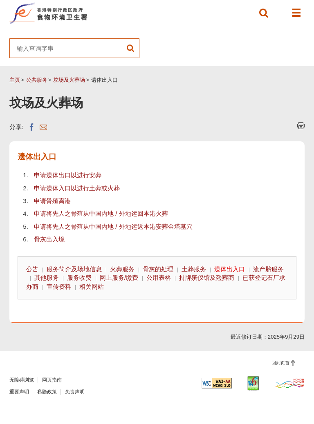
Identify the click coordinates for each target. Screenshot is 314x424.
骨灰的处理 (158, 269)
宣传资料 (59, 286)
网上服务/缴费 (119, 277)
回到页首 (280, 362)
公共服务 (36, 80)
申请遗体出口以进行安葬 (67, 175)
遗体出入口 (229, 269)
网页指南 (52, 380)
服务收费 (79, 277)
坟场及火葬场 (69, 80)
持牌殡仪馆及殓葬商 (206, 277)
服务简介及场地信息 (74, 269)
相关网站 (91, 286)
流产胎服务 (268, 269)
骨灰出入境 (49, 239)
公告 (32, 269)
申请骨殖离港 (52, 200)
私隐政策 (47, 392)
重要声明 (19, 392)
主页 (14, 80)
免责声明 (75, 392)
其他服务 (46, 277)
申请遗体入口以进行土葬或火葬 (77, 188)
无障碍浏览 (21, 380)
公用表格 (158, 277)
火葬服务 (122, 269)
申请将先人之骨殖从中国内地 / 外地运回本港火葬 (101, 213)
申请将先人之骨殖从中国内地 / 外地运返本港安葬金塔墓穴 (113, 226)
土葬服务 (194, 269)
